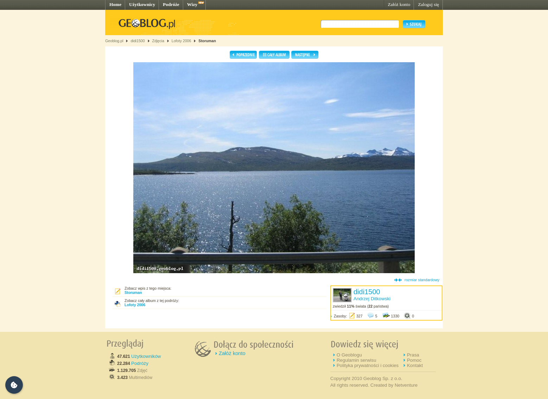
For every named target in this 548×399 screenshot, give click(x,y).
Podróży (139, 363)
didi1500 (137, 41)
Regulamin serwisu (356, 360)
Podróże (171, 4)
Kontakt (415, 365)
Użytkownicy (142, 4)
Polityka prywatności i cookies (368, 365)
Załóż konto (399, 4)
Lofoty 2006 (181, 41)
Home (115, 4)
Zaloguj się (428, 4)
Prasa (413, 355)
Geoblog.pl (114, 41)
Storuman (207, 41)
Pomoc (414, 360)
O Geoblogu (349, 355)
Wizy (192, 4)
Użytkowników (146, 356)
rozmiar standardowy (421, 280)
